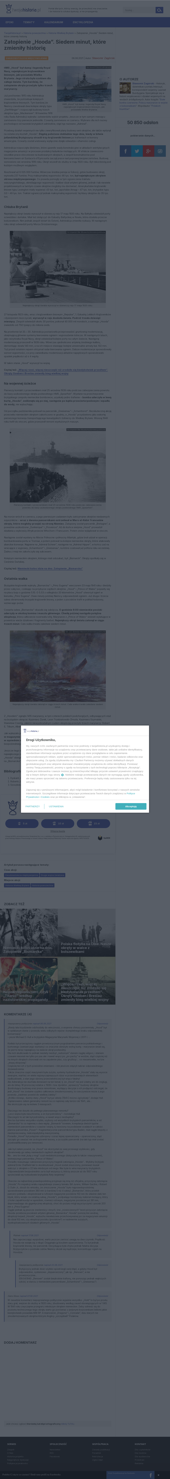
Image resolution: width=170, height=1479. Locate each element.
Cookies (45, 797)
